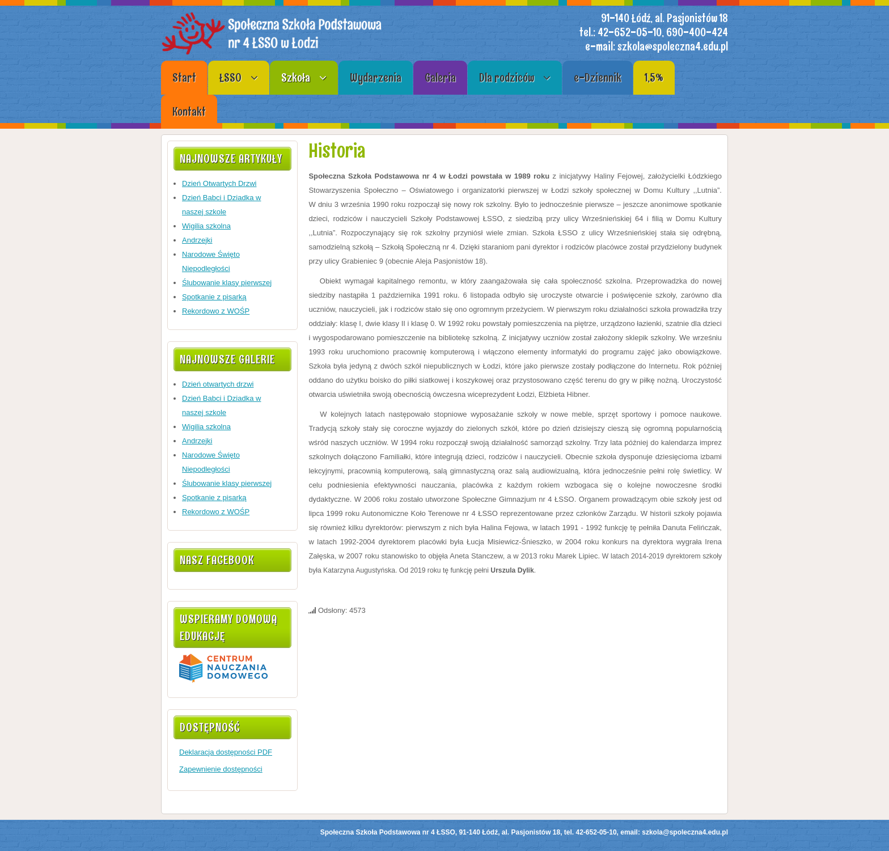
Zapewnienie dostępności (221, 769)
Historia (336, 150)
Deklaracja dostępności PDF (225, 752)
